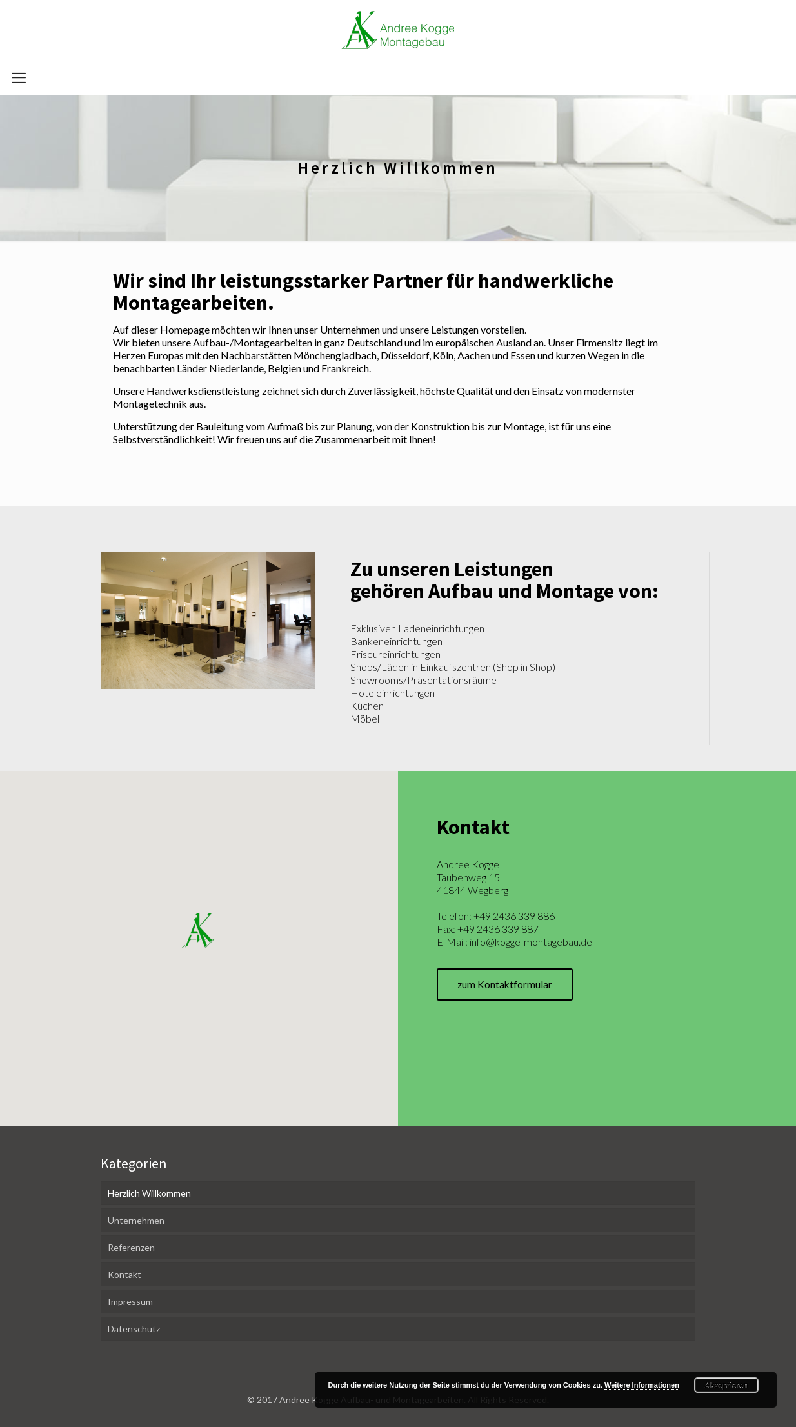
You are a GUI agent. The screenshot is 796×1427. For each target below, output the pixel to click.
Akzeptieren (726, 1385)
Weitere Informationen (641, 1385)
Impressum (130, 1301)
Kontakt (124, 1274)
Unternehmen (136, 1220)
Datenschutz (134, 1328)
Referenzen (131, 1247)
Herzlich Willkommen (149, 1193)
